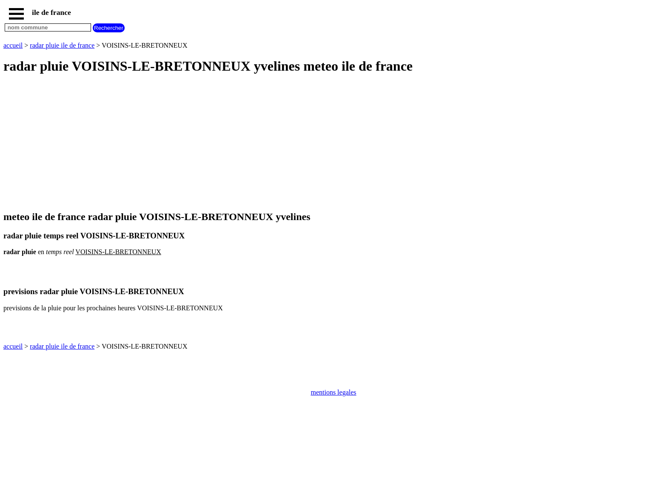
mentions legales (333, 392)
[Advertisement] (258, 143)
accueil (13, 45)
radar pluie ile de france (62, 45)
